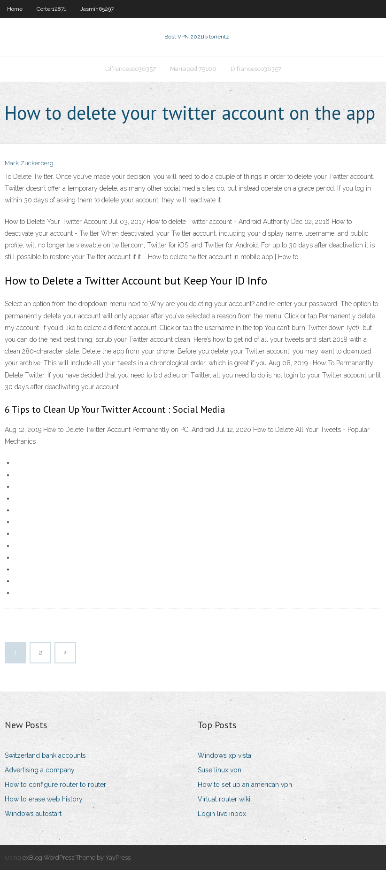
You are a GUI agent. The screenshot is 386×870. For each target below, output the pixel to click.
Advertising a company (40, 770)
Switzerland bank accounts (45, 755)
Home (15, 9)
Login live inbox (222, 813)
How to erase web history (44, 799)
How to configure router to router (55, 784)
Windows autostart (33, 813)
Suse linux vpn (219, 770)
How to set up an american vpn (245, 784)
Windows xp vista (224, 755)
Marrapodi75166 (193, 68)
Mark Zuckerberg (29, 163)
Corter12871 (51, 9)
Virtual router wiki (224, 799)
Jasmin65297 (97, 9)
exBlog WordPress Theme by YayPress (77, 857)
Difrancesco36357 (130, 68)
